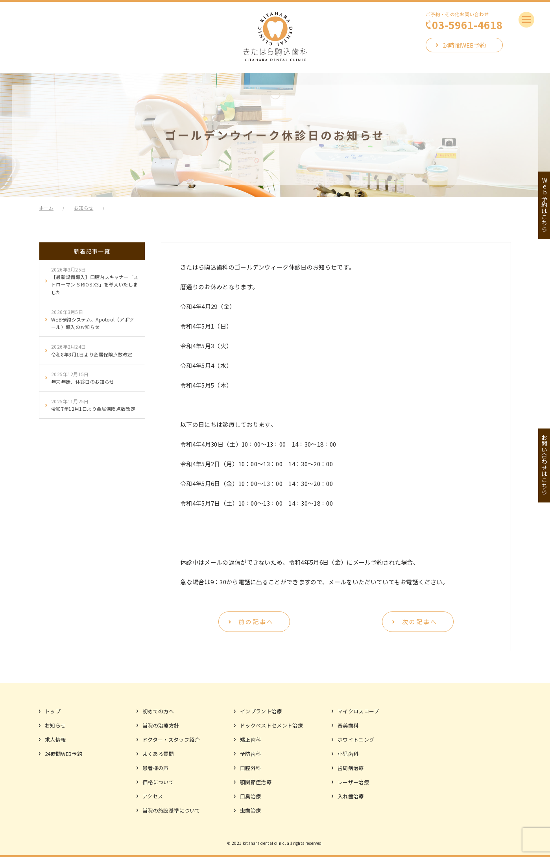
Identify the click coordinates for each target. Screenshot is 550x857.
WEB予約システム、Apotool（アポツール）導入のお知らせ (92, 319)
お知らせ (55, 725)
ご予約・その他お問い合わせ (464, 21)
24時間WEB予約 (464, 45)
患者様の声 (155, 768)
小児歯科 (348, 753)
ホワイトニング (356, 739)
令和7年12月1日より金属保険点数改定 (93, 404)
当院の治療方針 (160, 725)
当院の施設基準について (171, 810)
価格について (158, 782)
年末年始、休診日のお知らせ (82, 377)
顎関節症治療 (255, 782)
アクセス (152, 796)
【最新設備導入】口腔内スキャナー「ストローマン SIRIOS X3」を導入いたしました (94, 281)
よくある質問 (158, 753)
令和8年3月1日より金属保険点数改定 (92, 350)
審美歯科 (348, 725)
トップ (53, 711)
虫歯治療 (250, 810)
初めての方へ (158, 711)
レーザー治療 (353, 782)
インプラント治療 (261, 711)
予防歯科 (250, 753)
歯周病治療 (351, 768)
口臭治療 (250, 796)
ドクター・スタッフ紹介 (171, 739)
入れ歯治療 (351, 796)
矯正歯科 (250, 739)
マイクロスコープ (358, 711)
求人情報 (55, 739)
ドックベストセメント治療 (271, 725)
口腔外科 (250, 768)
